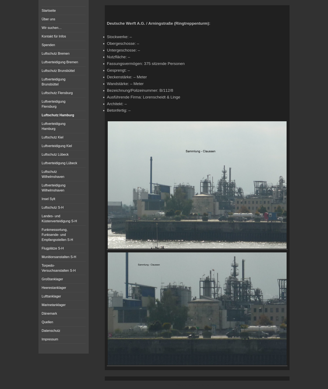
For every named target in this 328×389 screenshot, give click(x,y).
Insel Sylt (48, 199)
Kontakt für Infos (54, 36)
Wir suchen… (52, 28)
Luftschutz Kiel (52, 137)
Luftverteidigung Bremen (60, 62)
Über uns (48, 19)
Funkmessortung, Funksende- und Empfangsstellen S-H (57, 235)
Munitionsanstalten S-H (59, 257)
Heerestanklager (54, 287)
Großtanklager (52, 279)
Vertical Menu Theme (205, 385)
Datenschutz (51, 330)
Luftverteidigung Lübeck (59, 163)
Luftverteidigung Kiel (57, 146)
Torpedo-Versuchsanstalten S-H (59, 268)
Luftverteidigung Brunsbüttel (53, 82)
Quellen (47, 322)
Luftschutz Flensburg (57, 93)
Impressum (50, 339)
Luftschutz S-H (53, 207)
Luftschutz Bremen (55, 53)
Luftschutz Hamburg (58, 115)
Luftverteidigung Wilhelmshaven (53, 188)
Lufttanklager (51, 296)
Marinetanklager (54, 305)
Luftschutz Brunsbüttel (58, 70)
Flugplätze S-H (53, 248)
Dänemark (49, 313)
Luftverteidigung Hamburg (53, 126)
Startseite (49, 10)
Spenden (48, 45)
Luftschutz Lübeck (55, 154)
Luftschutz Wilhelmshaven (53, 174)
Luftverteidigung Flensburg (53, 104)
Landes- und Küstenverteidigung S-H (59, 218)
